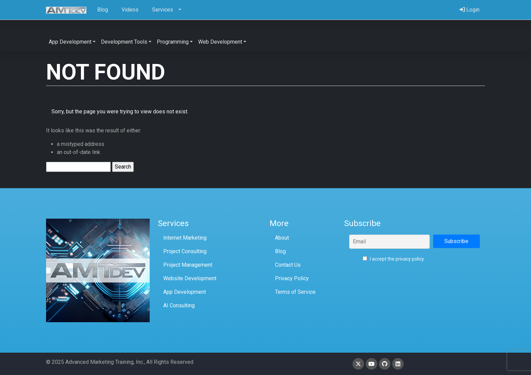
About (282, 238)
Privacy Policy (292, 278)
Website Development (189, 278)
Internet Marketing (185, 238)
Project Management (187, 265)
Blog (280, 251)
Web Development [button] (220, 42)
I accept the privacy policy (393, 259)
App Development (184, 292)
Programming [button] (173, 42)
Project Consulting (185, 251)
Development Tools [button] (124, 42)
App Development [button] (70, 42)
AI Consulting (179, 305)
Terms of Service (295, 292)
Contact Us (288, 265)
